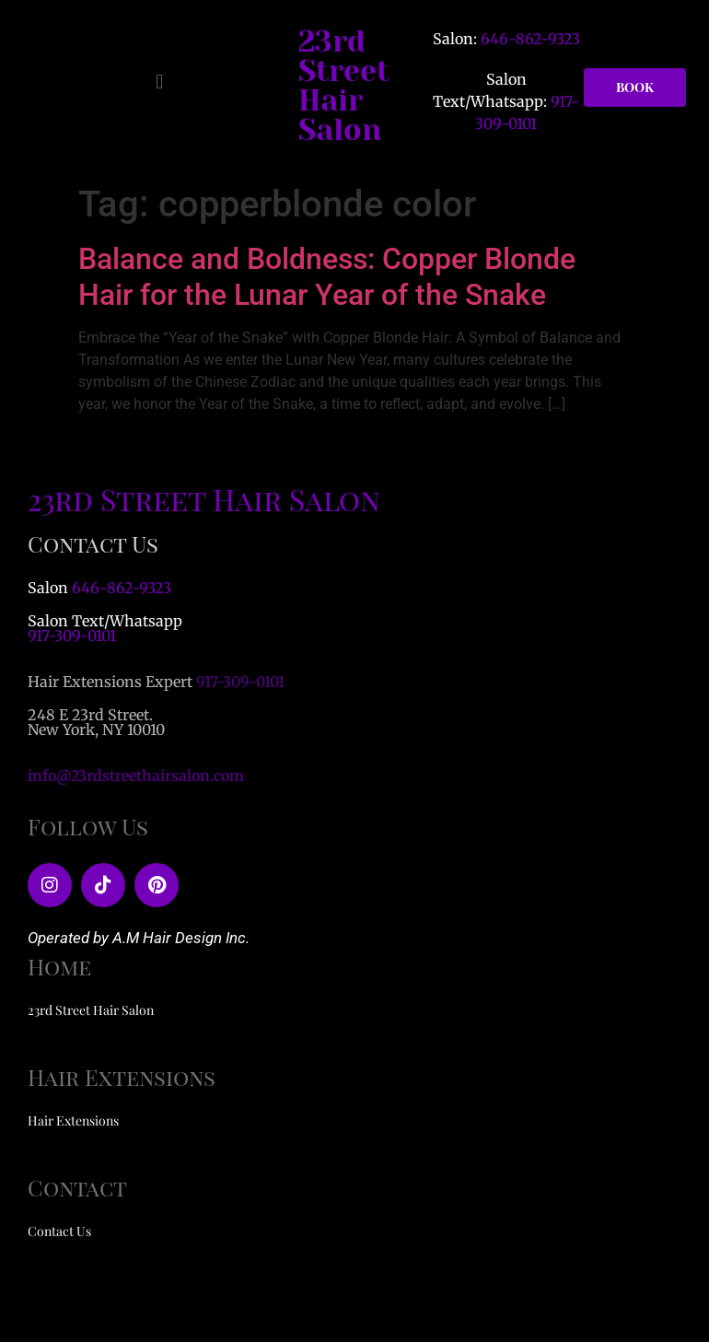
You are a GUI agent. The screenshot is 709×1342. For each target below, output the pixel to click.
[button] (160, 82)
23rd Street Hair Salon (343, 86)
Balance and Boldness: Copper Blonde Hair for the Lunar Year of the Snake (326, 276)
